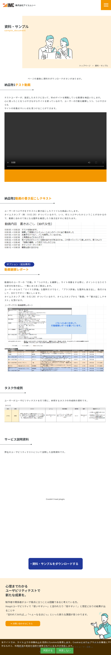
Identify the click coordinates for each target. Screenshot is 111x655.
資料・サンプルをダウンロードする (55, 564)
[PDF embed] (55, 499)
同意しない (65, 650)
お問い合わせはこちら (22, 623)
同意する (48, 650)
